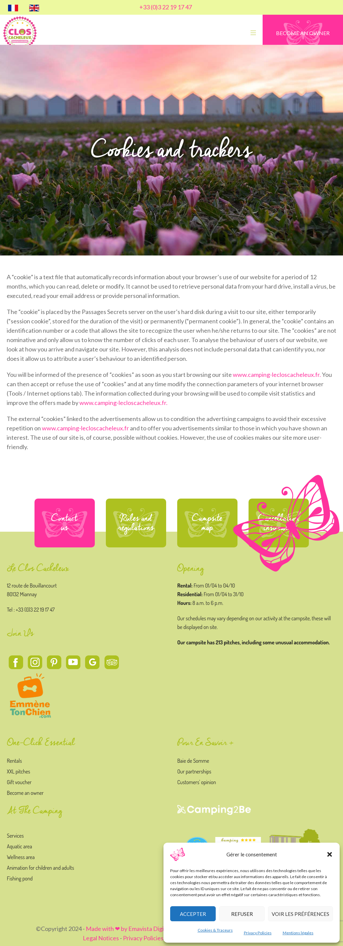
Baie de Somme (193, 760)
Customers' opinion (196, 782)
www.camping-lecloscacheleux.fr (85, 428)
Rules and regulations (136, 523)
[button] (329, 854)
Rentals (14, 760)
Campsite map (207, 523)
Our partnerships (194, 771)
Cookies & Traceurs (215, 930)
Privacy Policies (258, 932)
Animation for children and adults (40, 867)
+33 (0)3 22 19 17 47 (165, 7)
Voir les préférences (300, 914)
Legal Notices (101, 938)
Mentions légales (298, 932)
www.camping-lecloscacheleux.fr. (277, 374)
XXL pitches (18, 771)
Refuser (242, 914)
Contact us (64, 523)
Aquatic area (19, 846)
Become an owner (25, 793)
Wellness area (21, 857)
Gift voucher (19, 782)
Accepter (193, 914)
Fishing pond (20, 878)
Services (15, 835)
